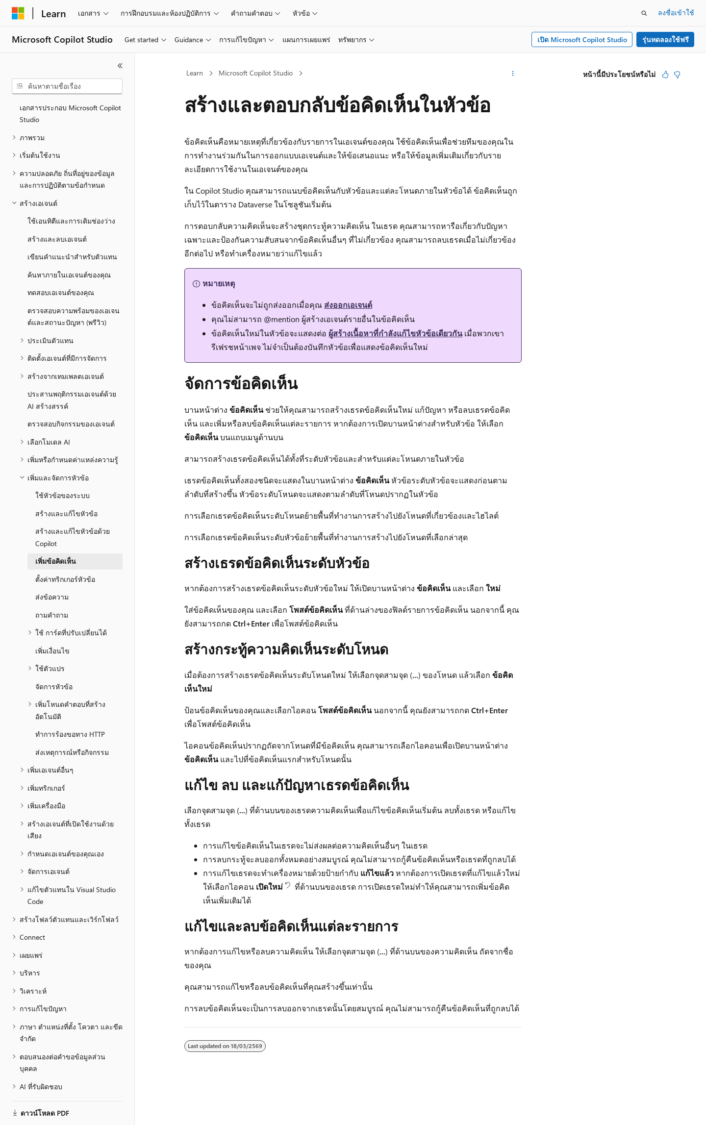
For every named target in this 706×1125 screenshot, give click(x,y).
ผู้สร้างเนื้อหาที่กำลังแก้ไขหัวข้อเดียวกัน (395, 333)
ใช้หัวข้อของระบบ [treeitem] (62, 467)
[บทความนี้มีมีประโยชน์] (665, 74)
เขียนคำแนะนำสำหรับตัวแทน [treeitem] (72, 228)
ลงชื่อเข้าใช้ (676, 12)
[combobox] (67, 86)
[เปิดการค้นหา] (644, 13)
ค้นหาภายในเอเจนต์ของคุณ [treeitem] (69, 246)
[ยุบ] (120, 66)
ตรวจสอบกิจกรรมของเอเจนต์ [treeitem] (71, 395)
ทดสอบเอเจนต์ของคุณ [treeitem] (60, 264)
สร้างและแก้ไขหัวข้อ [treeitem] (66, 485)
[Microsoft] (18, 13)
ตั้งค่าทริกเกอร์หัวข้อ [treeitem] (65, 551)
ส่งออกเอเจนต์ (348, 305)
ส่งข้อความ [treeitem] (52, 569)
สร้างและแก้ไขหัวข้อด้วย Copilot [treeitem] (72, 509)
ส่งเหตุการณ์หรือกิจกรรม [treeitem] (72, 724)
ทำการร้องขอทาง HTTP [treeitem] (70, 706)
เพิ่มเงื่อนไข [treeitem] (52, 622)
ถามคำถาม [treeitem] (51, 587)
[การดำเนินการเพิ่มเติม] (513, 73)
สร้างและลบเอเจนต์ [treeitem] (57, 211)
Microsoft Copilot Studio (256, 72)
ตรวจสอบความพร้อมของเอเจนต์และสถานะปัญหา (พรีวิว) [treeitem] (73, 289)
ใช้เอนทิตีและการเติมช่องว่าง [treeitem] (71, 193)
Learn (194, 72)
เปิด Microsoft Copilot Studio (582, 39)
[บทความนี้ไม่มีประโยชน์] (677, 74)
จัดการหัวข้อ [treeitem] (54, 658)
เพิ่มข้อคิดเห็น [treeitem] (55, 533)
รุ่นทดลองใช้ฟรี (665, 39)
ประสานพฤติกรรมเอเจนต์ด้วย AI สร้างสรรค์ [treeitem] (71, 372)
